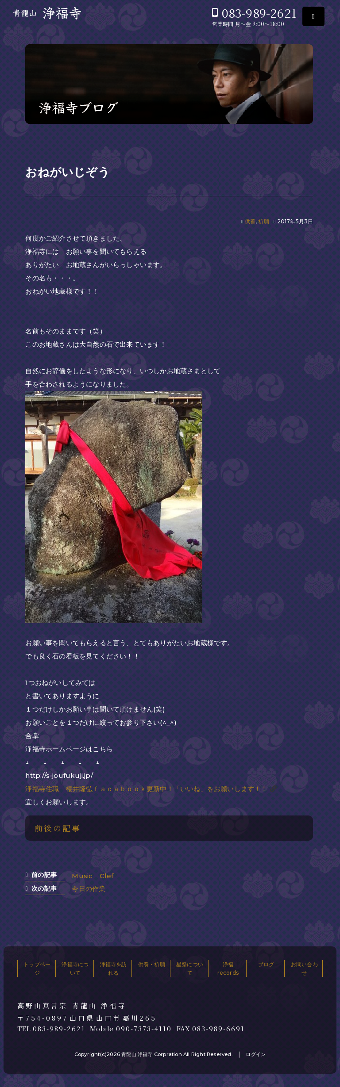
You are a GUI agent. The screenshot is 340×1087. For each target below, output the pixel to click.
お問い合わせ (304, 968)
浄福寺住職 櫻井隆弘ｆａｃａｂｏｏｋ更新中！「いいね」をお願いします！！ (146, 789)
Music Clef (92, 876)
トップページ (36, 968)
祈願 (263, 221)
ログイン (256, 1054)
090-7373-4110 (144, 1029)
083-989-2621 (259, 13)
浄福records (228, 968)
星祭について (189, 968)
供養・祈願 (151, 964)
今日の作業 (88, 888)
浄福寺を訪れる (113, 968)
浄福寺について (75, 968)
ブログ (266, 964)
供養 (250, 221)
